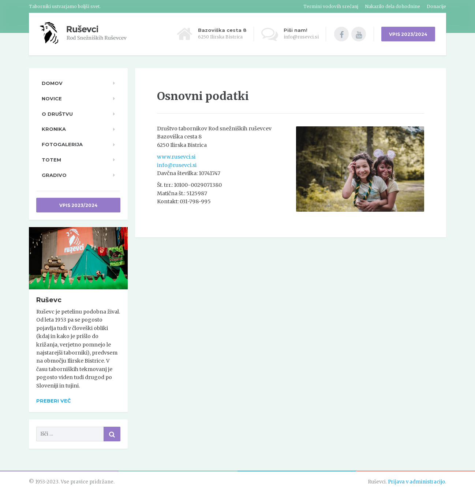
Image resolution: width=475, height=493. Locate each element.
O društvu (57, 114)
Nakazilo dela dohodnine (392, 6)
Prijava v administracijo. (417, 482)
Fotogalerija (62, 144)
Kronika (54, 129)
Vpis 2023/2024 (78, 205)
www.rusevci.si (176, 156)
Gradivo (54, 175)
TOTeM (51, 160)
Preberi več (53, 401)
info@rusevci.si (177, 165)
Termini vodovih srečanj (330, 6)
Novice (52, 98)
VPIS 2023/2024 (408, 34)
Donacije (436, 6)
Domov (52, 83)
